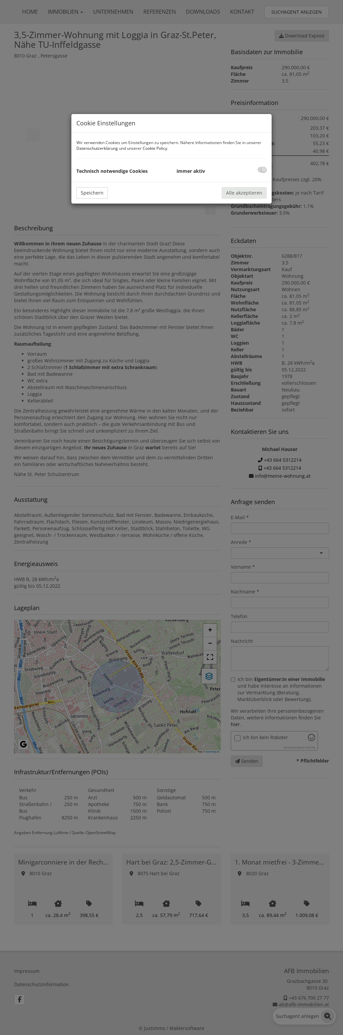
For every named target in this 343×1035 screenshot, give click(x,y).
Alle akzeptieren (244, 193)
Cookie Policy (155, 148)
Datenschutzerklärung (97, 148)
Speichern (92, 193)
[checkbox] (262, 169)
